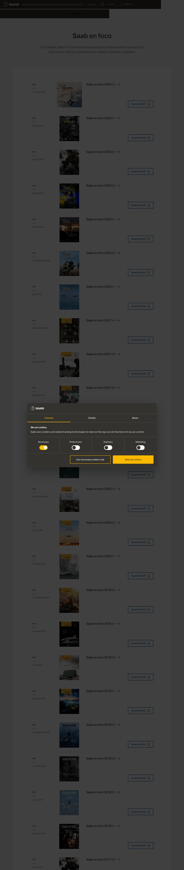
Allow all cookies (133, 459)
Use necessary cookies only (90, 459)
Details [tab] (92, 418)
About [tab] (135, 418)
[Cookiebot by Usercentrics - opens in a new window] (141, 408)
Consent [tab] (49, 418)
